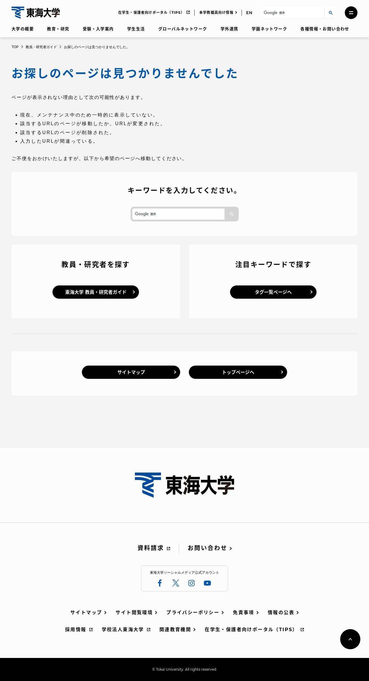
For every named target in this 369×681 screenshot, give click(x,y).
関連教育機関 (175, 629)
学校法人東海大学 (123, 629)
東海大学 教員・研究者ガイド (96, 292)
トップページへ (238, 372)
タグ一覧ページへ (273, 292)
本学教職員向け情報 (216, 12)
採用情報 (75, 629)
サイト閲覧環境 (134, 612)
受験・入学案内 (98, 28)
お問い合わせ (207, 548)
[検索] (292, 13)
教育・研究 (58, 28)
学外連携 (229, 28)
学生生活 (136, 28)
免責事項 (243, 612)
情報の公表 (281, 612)
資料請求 (151, 548)
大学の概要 (23, 28)
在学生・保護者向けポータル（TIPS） (151, 12)
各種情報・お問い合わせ (324, 28)
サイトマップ (131, 372)
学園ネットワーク (269, 28)
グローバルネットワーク (182, 28)
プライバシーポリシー (192, 612)
